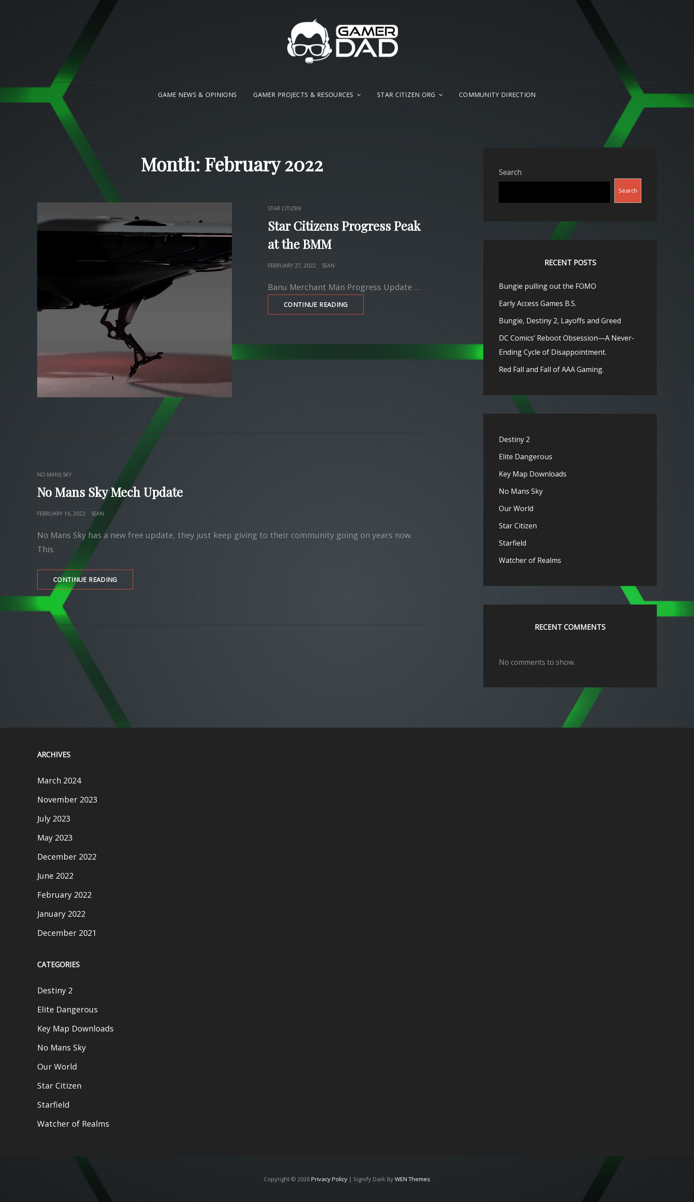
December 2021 (66, 932)
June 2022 (55, 875)
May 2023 (55, 837)
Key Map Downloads (533, 474)
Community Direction (497, 94)
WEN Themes (412, 1179)
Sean (328, 265)
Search (510, 172)
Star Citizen (284, 208)
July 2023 (53, 818)
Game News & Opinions (197, 94)
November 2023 (67, 799)
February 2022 (64, 894)
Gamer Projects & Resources (303, 94)
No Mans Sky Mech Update (110, 492)
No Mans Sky (54, 474)
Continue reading (324, 306)
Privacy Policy (329, 1179)
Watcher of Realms (530, 560)
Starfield (512, 543)
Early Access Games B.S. (537, 303)
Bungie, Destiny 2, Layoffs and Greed (560, 321)
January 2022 (61, 913)
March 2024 (59, 780)
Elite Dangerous (525, 456)
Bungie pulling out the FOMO (547, 286)
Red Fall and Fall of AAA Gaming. (551, 369)
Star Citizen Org (406, 94)
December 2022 (66, 856)
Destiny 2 (514, 439)
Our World (516, 508)
